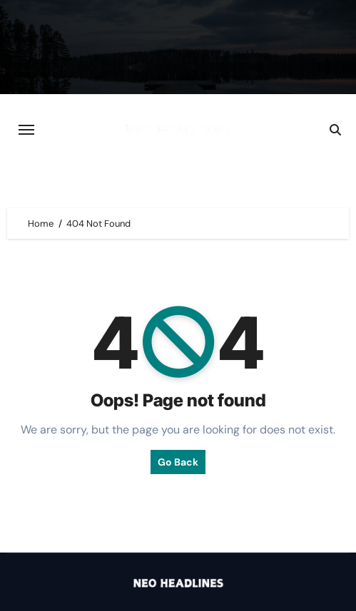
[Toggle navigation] (26, 129)
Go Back (178, 462)
